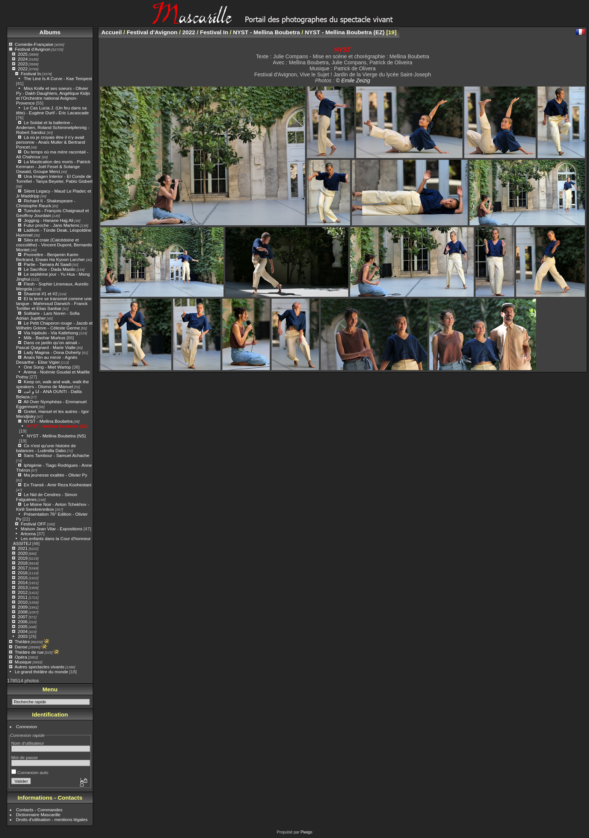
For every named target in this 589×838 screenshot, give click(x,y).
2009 (22, 606)
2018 (22, 562)
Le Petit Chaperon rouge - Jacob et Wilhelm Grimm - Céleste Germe (54, 325)
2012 (22, 592)
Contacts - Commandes (39, 809)
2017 (22, 567)
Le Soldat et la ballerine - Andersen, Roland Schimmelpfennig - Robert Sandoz (52, 127)
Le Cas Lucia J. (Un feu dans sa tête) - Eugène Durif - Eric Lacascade (52, 110)
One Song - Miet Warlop (47, 366)
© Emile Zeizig (353, 80)
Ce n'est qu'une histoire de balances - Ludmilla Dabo (46, 448)
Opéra (21, 656)
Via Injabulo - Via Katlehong (51, 332)
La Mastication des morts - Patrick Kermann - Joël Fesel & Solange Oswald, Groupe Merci (53, 166)
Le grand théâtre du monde (41, 671)
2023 (22, 63)
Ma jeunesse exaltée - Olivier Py (55, 474)
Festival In (31, 73)
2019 (22, 558)
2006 (22, 621)
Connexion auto (29, 772)
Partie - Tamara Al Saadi (47, 264)
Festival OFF (33, 523)
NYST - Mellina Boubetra (48, 421)
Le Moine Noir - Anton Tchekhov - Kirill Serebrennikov (52, 507)
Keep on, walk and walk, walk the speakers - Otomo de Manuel (52, 384)
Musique (23, 661)
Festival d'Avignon (32, 49)
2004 (22, 631)
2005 (22, 626)
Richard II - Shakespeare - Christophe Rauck (46, 203)
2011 (22, 597)
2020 (22, 553)
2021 (22, 548)
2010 (22, 602)
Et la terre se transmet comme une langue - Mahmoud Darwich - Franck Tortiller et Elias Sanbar (54, 303)
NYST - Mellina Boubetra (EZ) (57, 426)
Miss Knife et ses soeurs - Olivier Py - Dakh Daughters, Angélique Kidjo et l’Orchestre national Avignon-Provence (53, 95)
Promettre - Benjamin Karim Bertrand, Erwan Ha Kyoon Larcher (51, 257)
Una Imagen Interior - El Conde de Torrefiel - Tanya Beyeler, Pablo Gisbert (54, 179)
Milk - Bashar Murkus (44, 337)
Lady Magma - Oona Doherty (53, 352)
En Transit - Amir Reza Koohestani (57, 484)
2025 (22, 54)
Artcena (28, 533)
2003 (22, 636)
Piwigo (306, 832)
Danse (21, 646)
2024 (22, 58)
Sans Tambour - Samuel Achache (56, 455)
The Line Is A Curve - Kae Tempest (58, 78)
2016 (22, 572)
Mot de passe (24, 757)
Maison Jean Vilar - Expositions (51, 528)
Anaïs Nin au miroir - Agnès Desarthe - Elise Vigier (46, 359)
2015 (22, 577)
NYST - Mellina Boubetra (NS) (56, 435)
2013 (22, 587)
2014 (22, 582)
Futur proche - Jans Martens (51, 225)
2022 (22, 68)
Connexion (26, 726)
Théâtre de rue (29, 652)
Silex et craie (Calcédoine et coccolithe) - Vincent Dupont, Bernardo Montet (54, 244)
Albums (49, 32)
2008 (22, 611)
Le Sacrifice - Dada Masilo (50, 269)
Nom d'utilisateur (27, 743)
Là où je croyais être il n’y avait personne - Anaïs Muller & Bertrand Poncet (50, 142)
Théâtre (22, 641)
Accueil (111, 32)
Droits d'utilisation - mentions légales (52, 819)
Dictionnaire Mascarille (38, 814)
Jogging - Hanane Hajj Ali (48, 220)
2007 (22, 616)
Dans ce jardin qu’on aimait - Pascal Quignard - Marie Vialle (48, 345)
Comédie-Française (34, 44)
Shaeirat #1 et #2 (40, 293)
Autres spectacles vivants (40, 666)
